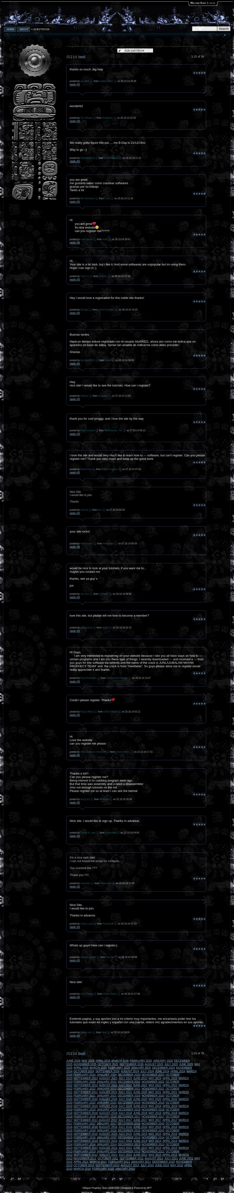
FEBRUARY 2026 (141, 1060)
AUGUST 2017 (108, 1120)
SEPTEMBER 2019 (86, 1106)
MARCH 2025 (98, 1067)
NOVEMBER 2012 (153, 1151)
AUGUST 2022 (108, 1085)
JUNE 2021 (140, 1092)
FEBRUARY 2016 (85, 1130)
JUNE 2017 (140, 1120)
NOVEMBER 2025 (85, 1064)
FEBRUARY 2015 (85, 1137)
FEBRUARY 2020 (85, 1102)
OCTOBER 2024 (84, 1071)
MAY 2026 (88, 1060)
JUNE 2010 (162, 1165)
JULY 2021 (125, 1092)
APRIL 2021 (169, 1092)
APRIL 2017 (169, 1120)
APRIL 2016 (169, 1127)
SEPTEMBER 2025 (131, 1064)
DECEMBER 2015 (129, 1130)
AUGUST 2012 (108, 1155)
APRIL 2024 (177, 1071)
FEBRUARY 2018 (85, 1116)
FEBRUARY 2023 (85, 1081)
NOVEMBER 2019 (153, 1102)
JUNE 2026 (73, 1060)
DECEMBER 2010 (163, 1162)
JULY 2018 (125, 1113)
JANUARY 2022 (107, 1088)
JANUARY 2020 (107, 1102)
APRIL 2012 (169, 1155)
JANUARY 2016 (107, 1130)
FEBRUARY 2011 (119, 1162)
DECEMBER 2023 (129, 1074)
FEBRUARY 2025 (119, 1067)
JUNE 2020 (140, 1099)
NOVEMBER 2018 (153, 1109)
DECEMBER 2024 (163, 1067)
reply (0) (75, 84)
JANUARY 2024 (107, 1074)
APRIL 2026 (102, 1060)
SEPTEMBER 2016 (86, 1127)
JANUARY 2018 (107, 1116)
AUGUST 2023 (108, 1078)
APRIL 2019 (169, 1106)
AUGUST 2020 (108, 1099)
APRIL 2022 (169, 1085)
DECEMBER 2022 (129, 1081)
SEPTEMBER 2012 (86, 1155)
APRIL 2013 (169, 1148)
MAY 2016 (155, 1127)
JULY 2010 (147, 1165)
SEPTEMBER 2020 (86, 1099)
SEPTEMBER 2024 (107, 1071)
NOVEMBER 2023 (153, 1074)
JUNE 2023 (140, 1078)
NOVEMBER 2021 (153, 1088)
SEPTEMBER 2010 (107, 1165)
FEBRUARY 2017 (85, 1123)
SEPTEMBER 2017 (86, 1120)
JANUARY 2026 (163, 1060)
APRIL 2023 (169, 1078)
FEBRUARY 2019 (85, 1109)
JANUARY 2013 (107, 1151)
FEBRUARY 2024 (85, 1074)
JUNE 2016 (140, 1127)
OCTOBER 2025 (108, 1064)
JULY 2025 (171, 1064)
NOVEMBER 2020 (153, 1095)
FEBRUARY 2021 (85, 1095)
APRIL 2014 (169, 1141)
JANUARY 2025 (141, 1067)
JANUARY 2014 (107, 1144)
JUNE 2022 (140, 1085)
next (81, 56)
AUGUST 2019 (108, 1106)
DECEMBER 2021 (129, 1088)
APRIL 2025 (81, 1067)
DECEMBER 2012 (129, 1151)
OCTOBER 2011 (108, 1158)
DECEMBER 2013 (129, 1144)
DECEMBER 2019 (129, 1102)
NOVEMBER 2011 (85, 1158)
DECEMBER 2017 (129, 1116)
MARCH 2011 (98, 1162)
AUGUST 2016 (108, 1127)
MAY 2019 (155, 1106)
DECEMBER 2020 (129, 1095)
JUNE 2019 (140, 1106)
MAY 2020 (155, 1099)
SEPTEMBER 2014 (86, 1141)
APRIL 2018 (169, 1113)
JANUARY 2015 (107, 1137)
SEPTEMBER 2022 (86, 1085)
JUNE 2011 (186, 1158)
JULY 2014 (125, 1141)
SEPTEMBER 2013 (86, 1148)
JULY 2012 (125, 1155)
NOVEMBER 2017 (153, 1116)
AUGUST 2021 (108, 1092)
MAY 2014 (155, 1141)
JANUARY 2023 (107, 1081)
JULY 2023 (125, 1078)
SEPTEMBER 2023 (86, 1078)
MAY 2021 (155, 1092)
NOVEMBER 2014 (153, 1137)
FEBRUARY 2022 (85, 1088)
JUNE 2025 (186, 1064)
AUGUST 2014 (108, 1141)
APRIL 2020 (169, 1099)
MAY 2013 (155, 1148)
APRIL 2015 (169, 1134)
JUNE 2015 (140, 1134)
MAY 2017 (155, 1120)
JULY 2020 (125, 1099)
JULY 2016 (125, 1127)
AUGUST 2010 (130, 1165)
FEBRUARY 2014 (85, 1144)
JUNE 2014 (140, 1141)
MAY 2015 (155, 1134)
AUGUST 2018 (108, 1113)
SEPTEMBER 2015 (86, 1134)
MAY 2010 (176, 1165)
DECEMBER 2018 (129, 1109)
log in (212, 3)
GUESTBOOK (41, 29)
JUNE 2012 (140, 1155)
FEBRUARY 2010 (103, 1168)
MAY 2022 (155, 1085)
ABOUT (24, 29)
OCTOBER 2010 (84, 1165)
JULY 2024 (147, 1071)
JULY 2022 (125, 1085)
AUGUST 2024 (130, 1071)
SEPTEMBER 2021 (86, 1092)
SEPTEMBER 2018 (86, 1113)
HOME (10, 29)
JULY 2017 (125, 1120)
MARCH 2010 (82, 1168)
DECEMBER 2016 (129, 1123)
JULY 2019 (125, 1106)
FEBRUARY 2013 (85, 1151)
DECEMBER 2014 (129, 1137)
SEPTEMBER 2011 (131, 1158)
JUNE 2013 (140, 1148)
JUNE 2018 (140, 1113)
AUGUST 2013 (108, 1148)
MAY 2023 (155, 1078)
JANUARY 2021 (107, 1095)
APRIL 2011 (81, 1162)
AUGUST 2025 (154, 1064)
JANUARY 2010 (125, 1168)
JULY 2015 (125, 1134)
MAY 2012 (155, 1155)
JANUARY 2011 (141, 1162)
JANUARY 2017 (107, 1123)
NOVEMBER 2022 (153, 1081)
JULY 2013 (125, 1148)
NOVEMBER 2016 (153, 1123)
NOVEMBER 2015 (153, 1130)
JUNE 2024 (162, 1071)
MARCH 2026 (120, 1060)
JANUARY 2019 (107, 1109)
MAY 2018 (155, 1113)
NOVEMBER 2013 (153, 1144)
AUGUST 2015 (108, 1134)
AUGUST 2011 (154, 1158)
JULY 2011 (171, 1158)
